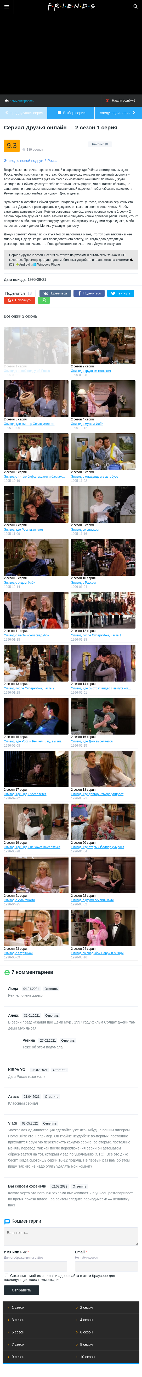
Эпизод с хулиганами (19, 900)
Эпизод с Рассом (83, 582)
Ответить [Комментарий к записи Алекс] (52, 1015)
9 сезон (18, 1357)
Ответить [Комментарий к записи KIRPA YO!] (59, 1070)
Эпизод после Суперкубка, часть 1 (96, 635)
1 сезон (18, 1307)
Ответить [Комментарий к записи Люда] (51, 989)
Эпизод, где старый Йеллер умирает (97, 847)
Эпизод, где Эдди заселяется (25, 794)
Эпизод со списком (85, 529)
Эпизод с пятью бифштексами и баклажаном (35, 476)
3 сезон (18, 1320)
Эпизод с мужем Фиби (87, 424)
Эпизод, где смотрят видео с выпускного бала (102, 688)
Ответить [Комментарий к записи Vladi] (49, 1123)
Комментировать (22, 101)
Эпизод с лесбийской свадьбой (26, 635)
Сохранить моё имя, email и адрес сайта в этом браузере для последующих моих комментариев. (59, 1278)
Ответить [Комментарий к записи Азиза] (51, 1097)
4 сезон (86, 1320)
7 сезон (18, 1344)
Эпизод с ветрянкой (18, 953)
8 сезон (86, 1344)
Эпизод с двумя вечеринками (92, 900)
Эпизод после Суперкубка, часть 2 (29, 688)
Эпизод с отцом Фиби (19, 582)
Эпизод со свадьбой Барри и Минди (97, 953)
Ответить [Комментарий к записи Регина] (68, 1040)
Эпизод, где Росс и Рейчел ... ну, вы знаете (35, 741)
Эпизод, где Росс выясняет (23, 529)
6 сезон (86, 1332)
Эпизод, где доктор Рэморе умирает (97, 794)
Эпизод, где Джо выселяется (92, 741)
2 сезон (86, 1307)
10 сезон (87, 1357)
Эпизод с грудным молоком (91, 371)
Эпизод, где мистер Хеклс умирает (29, 424)
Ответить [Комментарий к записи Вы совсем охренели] (79, 1186)
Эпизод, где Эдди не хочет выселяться (32, 847)
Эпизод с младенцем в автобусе (94, 476)
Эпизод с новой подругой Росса (27, 371)
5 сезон (18, 1332)
